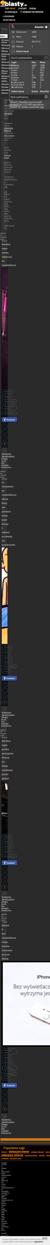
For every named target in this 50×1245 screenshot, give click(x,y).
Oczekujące (11, 12)
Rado (15, 80)
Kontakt (4, 1233)
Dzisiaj (35, 91)
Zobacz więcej (22, 51)
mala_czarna (18, 82)
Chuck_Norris (18, 85)
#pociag (7, 837)
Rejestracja (9, 20)
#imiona (7, 647)
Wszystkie (44, 91)
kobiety (4, 1152)
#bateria (7, 1062)
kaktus (16, 77)
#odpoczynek (9, 401)
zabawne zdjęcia (12, 1155)
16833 (34, 32)
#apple (6, 1057)
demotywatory (9, 136)
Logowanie (8, 16)
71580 (34, 37)
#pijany (7, 841)
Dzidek (24, 107)
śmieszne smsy (15, 1158)
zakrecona (18, 87)
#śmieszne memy (8, 1051)
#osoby (7, 662)
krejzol (16, 68)
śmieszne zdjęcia (8, 129)
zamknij (44, 1238)
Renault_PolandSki (19, 102)
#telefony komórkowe (8, 1068)
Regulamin (5, 1236)
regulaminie (38, 1242)
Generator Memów (31, 12)
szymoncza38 (35, 102)
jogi (42, 107)
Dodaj (32, 8)
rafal (15, 75)
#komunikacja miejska (9, 407)
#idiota (7, 657)
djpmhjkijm (38, 104)
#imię (6, 652)
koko (15, 70)
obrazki (8, 113)
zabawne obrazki (37, 1152)
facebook (5, 1158)
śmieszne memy (19, 1151)
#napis (6, 396)
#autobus (7, 391)
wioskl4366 (34, 107)
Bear (15, 73)
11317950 (27, 104)
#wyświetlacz (9, 413)
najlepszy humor (31, 1155)
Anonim (16, 65)
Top (10, 8)
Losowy (22, 8)
